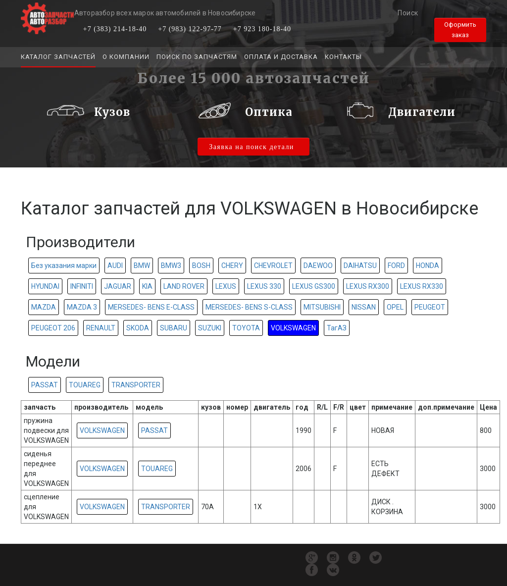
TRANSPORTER (135, 385)
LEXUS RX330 (421, 286)
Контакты (343, 56)
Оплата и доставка (281, 56)
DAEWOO (318, 265)
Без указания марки (64, 265)
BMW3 (171, 265)
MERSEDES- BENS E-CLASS (151, 307)
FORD (396, 265)
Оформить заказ (460, 30)
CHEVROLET (273, 265)
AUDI (115, 265)
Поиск (408, 13)
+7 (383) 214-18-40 (115, 29)
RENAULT (100, 328)
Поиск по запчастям (196, 56)
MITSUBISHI (322, 307)
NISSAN (364, 307)
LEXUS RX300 (367, 286)
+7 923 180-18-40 (262, 29)
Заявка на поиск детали (251, 147)
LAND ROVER (183, 286)
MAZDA (43, 307)
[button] (42, 114)
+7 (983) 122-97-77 (190, 29)
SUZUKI (209, 328)
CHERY (232, 265)
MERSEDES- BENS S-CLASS (249, 307)
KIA (147, 286)
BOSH (201, 265)
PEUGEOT (429, 307)
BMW (142, 265)
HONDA (427, 265)
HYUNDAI (45, 286)
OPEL (395, 307)
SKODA (137, 328)
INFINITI (81, 286)
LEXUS (225, 286)
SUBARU (173, 328)
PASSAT (44, 385)
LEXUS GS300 (313, 286)
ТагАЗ (337, 328)
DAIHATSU (360, 265)
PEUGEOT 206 (53, 328)
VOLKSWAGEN (293, 328)
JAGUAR (117, 286)
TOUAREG (85, 385)
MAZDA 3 (82, 307)
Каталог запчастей (58, 56)
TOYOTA (246, 328)
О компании (126, 56)
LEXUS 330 (264, 286)
